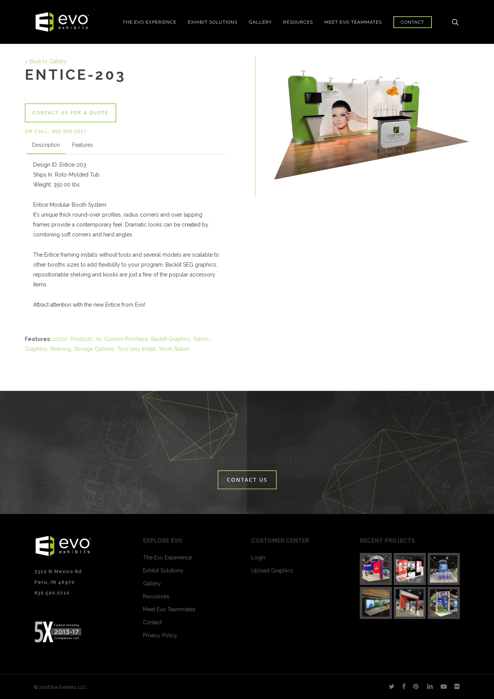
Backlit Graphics (171, 339)
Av (98, 339)
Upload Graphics (272, 570)
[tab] (46, 146)
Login (258, 557)
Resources (156, 596)
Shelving (60, 349)
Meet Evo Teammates (169, 609)
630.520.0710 (52, 593)
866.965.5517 (69, 131)
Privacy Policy (160, 635)
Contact (152, 622)
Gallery (152, 583)
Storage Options (94, 349)
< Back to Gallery (46, 61)
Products (82, 339)
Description (46, 145)
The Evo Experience (167, 557)
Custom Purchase (126, 339)
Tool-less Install (136, 349)
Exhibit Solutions (163, 570)
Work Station (174, 349)
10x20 (60, 339)
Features (82, 145)
